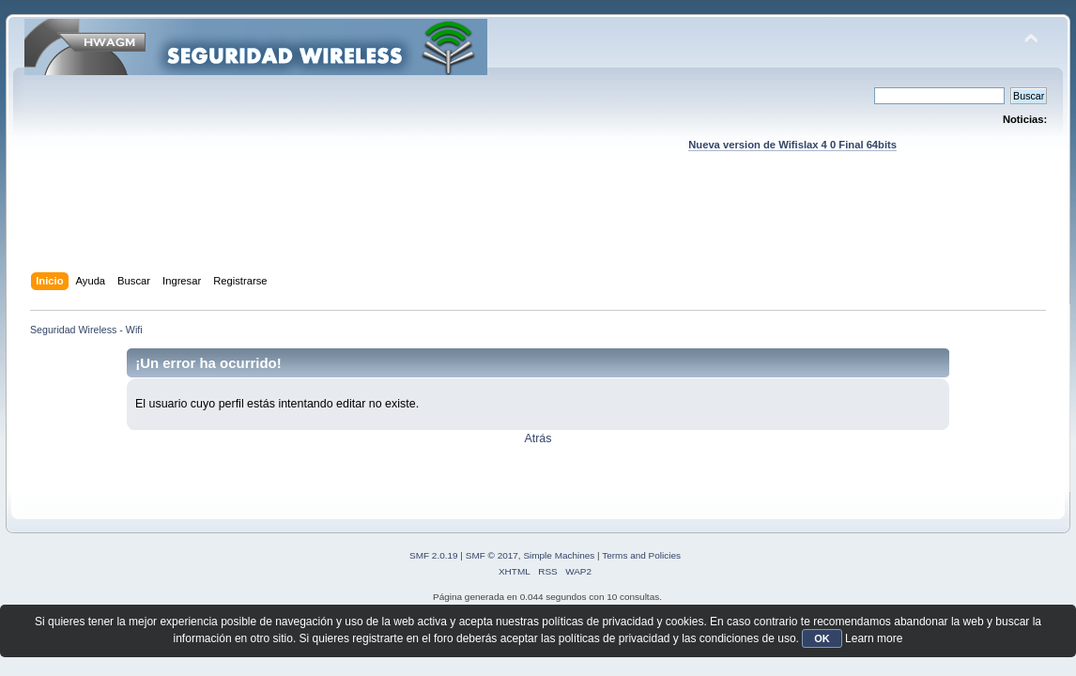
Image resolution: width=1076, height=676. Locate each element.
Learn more (873, 638)
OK (822, 638)
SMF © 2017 (492, 555)
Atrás (537, 438)
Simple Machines (558, 555)
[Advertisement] (538, 230)
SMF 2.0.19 (433, 555)
